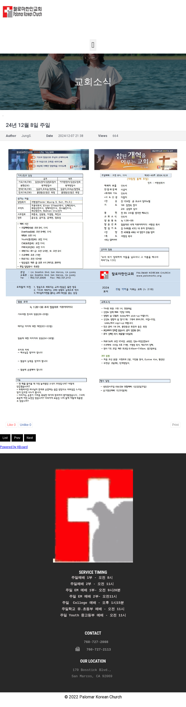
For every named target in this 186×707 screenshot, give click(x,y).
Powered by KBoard (14, 447)
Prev (17, 438)
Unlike (25, 425)
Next (30, 438)
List (5, 438)
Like (11, 425)
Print (175, 425)
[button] (93, 45)
